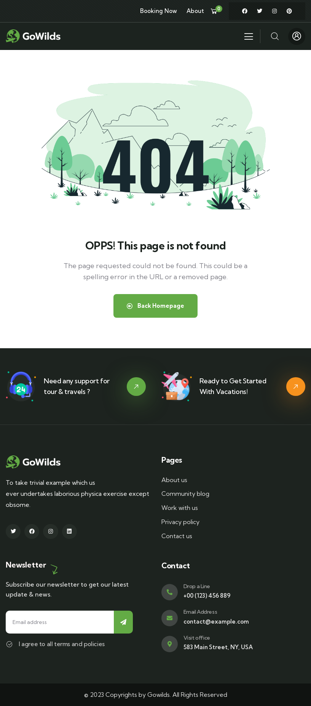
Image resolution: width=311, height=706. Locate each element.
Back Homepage (155, 305)
